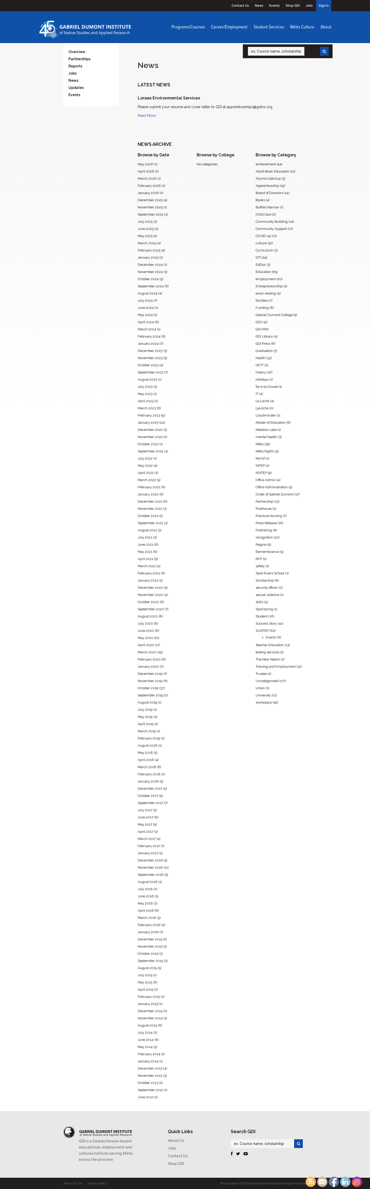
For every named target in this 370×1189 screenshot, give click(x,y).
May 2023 (145, 394)
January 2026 (148, 193)
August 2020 (148, 616)
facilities (262, 300)
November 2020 (150, 595)
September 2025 (150, 214)
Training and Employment (276, 666)
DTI (258, 257)
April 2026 (146, 171)
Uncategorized (267, 681)
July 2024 (145, 300)
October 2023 (148, 365)
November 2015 (150, 946)
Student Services (269, 27)
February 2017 (149, 846)
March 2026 (147, 178)
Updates (76, 88)
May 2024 (145, 315)
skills (259, 602)
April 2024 (146, 322)
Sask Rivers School (270, 573)
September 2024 (151, 286)
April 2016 (146, 910)
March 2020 (147, 652)
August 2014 (147, 1025)
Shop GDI (293, 5)
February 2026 (149, 186)
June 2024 (146, 308)
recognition (264, 537)
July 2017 (145, 810)
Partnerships (79, 59)
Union (260, 688)
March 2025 (147, 243)
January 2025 (148, 257)
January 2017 (148, 853)
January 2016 (148, 932)
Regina (261, 544)
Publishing (264, 530)
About (326, 27)
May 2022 (145, 466)
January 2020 (148, 666)
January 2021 (148, 580)
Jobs (309, 5)
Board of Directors (269, 193)
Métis (260, 444)
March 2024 (147, 329)
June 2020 (146, 631)
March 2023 (147, 408)
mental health (266, 437)
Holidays (262, 379)
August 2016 (147, 882)
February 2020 (149, 659)
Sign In (324, 5)
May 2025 (145, 236)
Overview (76, 52)
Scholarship (265, 580)
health (260, 358)
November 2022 (150, 437)
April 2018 (146, 760)
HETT (260, 365)
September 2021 (150, 523)
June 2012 (145, 1097)
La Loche (262, 401)
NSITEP (261, 473)
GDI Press (263, 343)
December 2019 (150, 674)
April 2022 (146, 473)
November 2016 (150, 867)
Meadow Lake (266, 430)
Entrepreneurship (269, 286)
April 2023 (146, 401)
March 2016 (147, 918)
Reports (75, 66)
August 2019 (147, 702)
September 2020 (151, 609)
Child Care (263, 214)
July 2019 (145, 710)
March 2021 (147, 566)
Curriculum (264, 250)
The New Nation (268, 659)
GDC (259, 322)
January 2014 (148, 1061)
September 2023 (150, 372)
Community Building (272, 221)
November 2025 (150, 207)
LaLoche (262, 408)
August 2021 (147, 530)
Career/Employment (229, 27)
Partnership (264, 501)
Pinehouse (264, 509)
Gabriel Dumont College (274, 315)
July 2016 (145, 889)
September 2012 (150, 1090)
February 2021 (149, 573)
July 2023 (145, 387)
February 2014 (149, 1054)
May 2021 (145, 552)
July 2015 (145, 975)
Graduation (264, 351)
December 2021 (150, 501)
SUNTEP (262, 631)
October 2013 (148, 1083)
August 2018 (147, 745)
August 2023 (147, 379)
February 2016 (149, 925)
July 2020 (145, 623)
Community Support (271, 229)
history (261, 372)
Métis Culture (302, 27)
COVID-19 (263, 236)
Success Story (266, 623)
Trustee (261, 674)
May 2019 (145, 717)
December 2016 (150, 860)
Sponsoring (264, 609)
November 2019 (150, 681)
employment (266, 279)
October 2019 (148, 688)
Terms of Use (72, 1183)
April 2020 (146, 645)
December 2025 (150, 200)
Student (262, 616)
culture (261, 243)
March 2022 (147, 480)
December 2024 (150, 265)
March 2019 (147, 731)
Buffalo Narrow (267, 207)
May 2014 (145, 1047)
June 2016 (146, 896)
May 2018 (145, 753)
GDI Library (264, 336)
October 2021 (148, 516)
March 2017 (147, 839)
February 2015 (149, 997)
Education (263, 272)
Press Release (266, 523)
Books (260, 200)
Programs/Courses (188, 27)
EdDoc (261, 265)
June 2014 (146, 1040)
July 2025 (145, 221)
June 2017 (145, 817)
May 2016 (145, 903)
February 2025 (149, 250)
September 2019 (150, 695)
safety (260, 566)
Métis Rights (265, 451)
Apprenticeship (267, 186)
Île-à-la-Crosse (267, 387)
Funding (262, 308)
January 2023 (148, 422)
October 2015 (148, 954)
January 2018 (148, 781)
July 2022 (145, 458)
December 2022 (150, 430)
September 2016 (151, 875)
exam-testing (266, 293)
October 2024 (148, 279)
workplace (264, 702)
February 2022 (149, 487)
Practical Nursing (269, 516)
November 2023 (150, 358)
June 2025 (146, 229)
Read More (147, 116)
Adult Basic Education (272, 171)
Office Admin (266, 480)
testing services (267, 652)
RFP (259, 559)
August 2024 (147, 293)
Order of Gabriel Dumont (275, 494)
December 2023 (150, 351)
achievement (266, 164)
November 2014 (150, 1018)
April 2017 (145, 832)
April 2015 (145, 989)
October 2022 (148, 444)
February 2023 (149, 415)
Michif (260, 458)
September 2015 (150, 961)
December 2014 (150, 1011)
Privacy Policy (97, 1183)
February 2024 (149, 336)
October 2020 (148, 602)
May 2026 (145, 164)
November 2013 (150, 1076)
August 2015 (147, 968)
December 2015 (150, 939)
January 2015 (148, 1004)
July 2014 (145, 1032)
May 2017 (145, 824)
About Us (176, 1141)
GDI (258, 329)
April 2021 (145, 559)
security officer (267, 588)
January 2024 (148, 343)
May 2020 (145, 638)
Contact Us (240, 5)
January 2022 (148, 494)
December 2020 (150, 588)
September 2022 (150, 451)
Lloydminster (266, 415)
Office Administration (272, 487)
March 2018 (147, 767)
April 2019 (146, 724)
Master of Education (271, 422)
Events (274, 5)
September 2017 (150, 803)
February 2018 (149, 774)
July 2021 (145, 537)
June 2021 (145, 544)
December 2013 (150, 1068)
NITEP (260, 466)
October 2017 (148, 796)
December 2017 (150, 788)
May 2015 (145, 982)
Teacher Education (270, 645)
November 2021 (150, 509)
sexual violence (267, 595)
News (259, 5)
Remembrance (267, 552)
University (263, 695)
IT (257, 394)
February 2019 (149, 738)
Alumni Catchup (268, 178)
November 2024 (150, 272)
